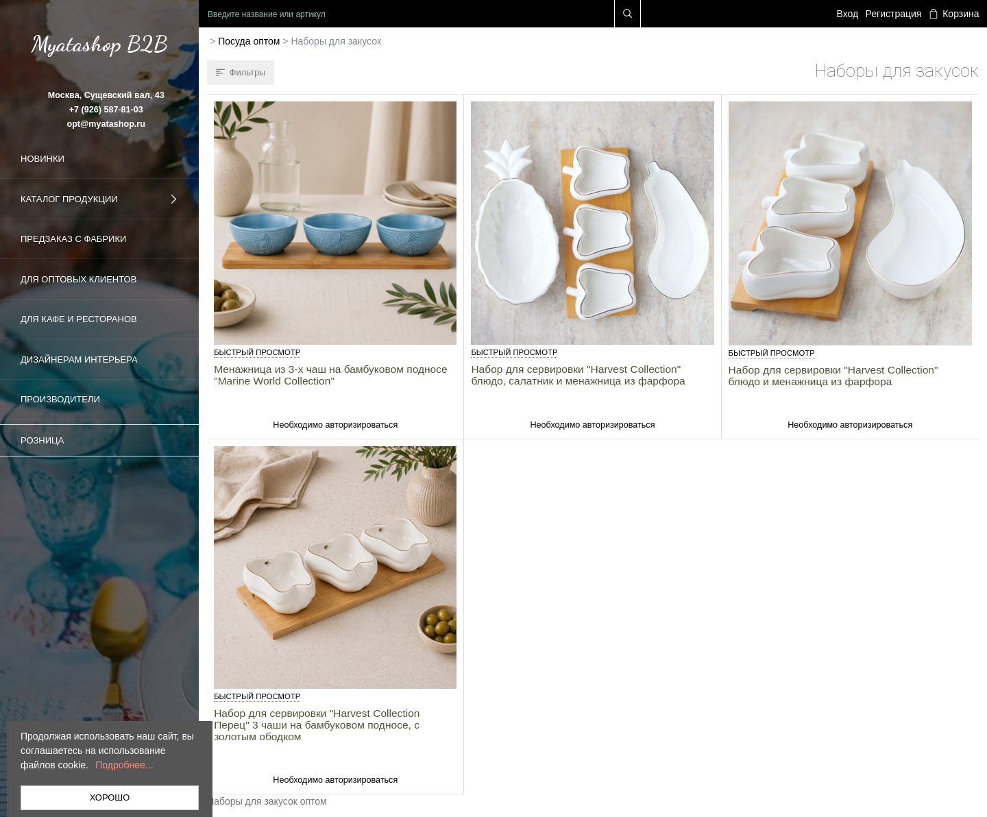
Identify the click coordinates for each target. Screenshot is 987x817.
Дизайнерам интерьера (79, 359)
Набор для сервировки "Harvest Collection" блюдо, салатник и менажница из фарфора (578, 375)
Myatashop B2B (99, 44)
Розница (42, 440)
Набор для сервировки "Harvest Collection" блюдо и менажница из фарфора (833, 375)
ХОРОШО (110, 797)
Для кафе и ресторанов (79, 319)
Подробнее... (124, 764)
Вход (848, 13)
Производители (60, 399)
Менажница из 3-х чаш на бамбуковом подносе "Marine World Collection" (331, 375)
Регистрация (894, 13)
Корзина (954, 13)
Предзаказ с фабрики (73, 239)
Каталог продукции (99, 199)
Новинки (42, 159)
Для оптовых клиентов (78, 279)
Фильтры (240, 72)
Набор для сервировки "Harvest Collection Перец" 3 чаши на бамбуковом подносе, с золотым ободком (316, 724)
